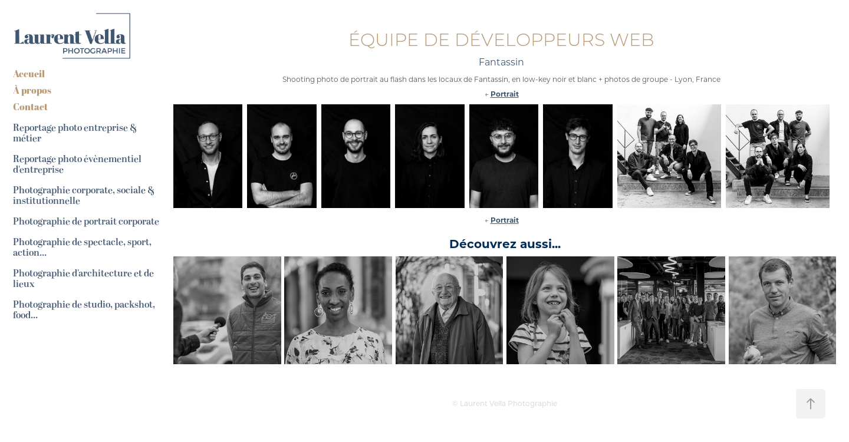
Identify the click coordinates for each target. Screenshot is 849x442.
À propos (32, 90)
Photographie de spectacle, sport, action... (82, 247)
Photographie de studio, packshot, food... (84, 310)
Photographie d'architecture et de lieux (83, 278)
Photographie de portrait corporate (86, 222)
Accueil (29, 73)
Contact (30, 106)
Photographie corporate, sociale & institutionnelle (83, 195)
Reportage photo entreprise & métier (75, 133)
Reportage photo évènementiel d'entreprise (77, 164)
